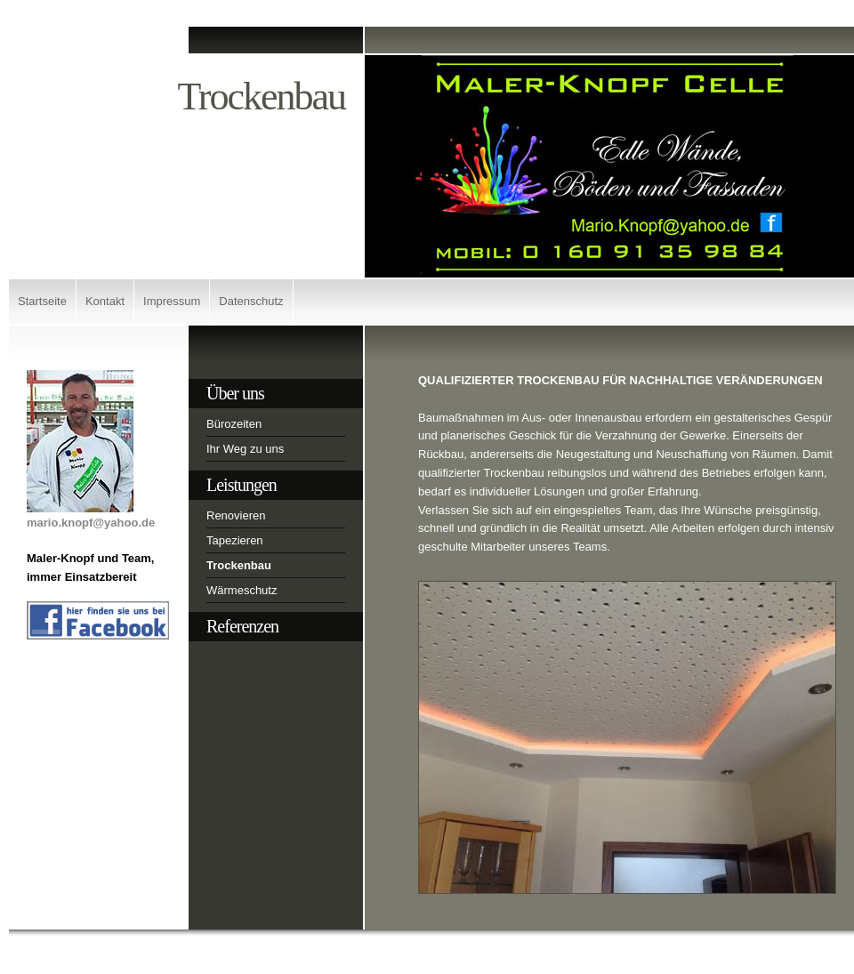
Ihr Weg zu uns (245, 448)
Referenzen (242, 626)
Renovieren (236, 515)
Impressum (171, 301)
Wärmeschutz (241, 590)
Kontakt (105, 301)
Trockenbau (238, 565)
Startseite (42, 301)
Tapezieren (234, 540)
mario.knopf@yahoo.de (91, 522)
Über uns (235, 393)
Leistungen (241, 485)
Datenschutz (251, 301)
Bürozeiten (234, 424)
